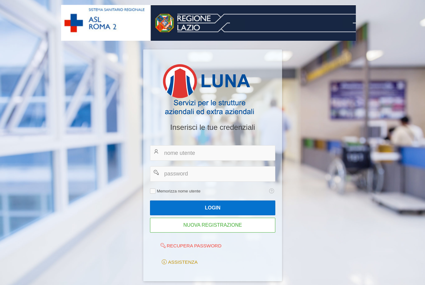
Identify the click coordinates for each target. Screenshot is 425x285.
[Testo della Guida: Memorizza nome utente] (271, 191)
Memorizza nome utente (178, 191)
